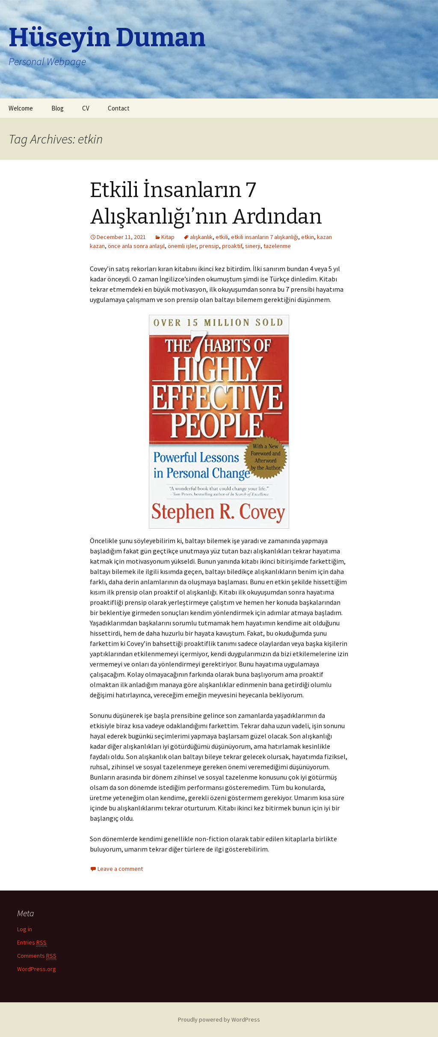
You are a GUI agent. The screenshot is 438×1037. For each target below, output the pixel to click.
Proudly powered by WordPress (219, 1019)
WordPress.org (36, 969)
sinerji (252, 246)
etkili (222, 237)
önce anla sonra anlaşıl (136, 246)
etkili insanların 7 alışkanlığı (264, 237)
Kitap (168, 237)
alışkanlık (201, 237)
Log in (24, 929)
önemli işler (182, 246)
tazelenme (277, 246)
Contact (119, 108)
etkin (307, 237)
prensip (209, 246)
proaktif (232, 246)
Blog (57, 108)
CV (85, 108)
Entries (32, 942)
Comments (36, 956)
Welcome (21, 108)
